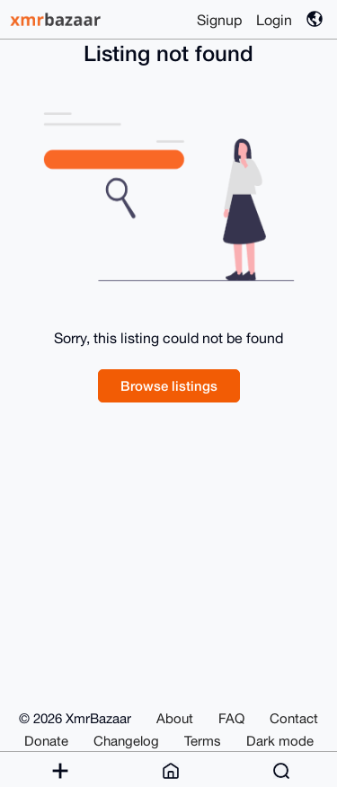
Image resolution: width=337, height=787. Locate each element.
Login (274, 20)
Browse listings (168, 385)
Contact (294, 718)
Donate (46, 740)
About (174, 718)
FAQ (231, 718)
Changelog (126, 740)
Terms (202, 740)
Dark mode (280, 740)
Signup (219, 20)
